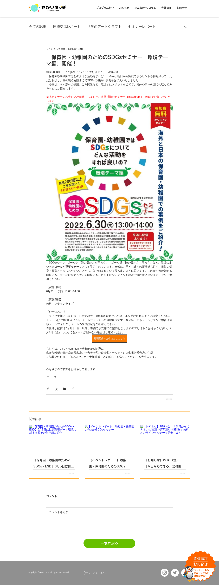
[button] (185, 26)
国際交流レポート (66, 27)
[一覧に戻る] (109, 543)
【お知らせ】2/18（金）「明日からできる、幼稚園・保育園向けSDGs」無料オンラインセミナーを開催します (164, 464)
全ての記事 (37, 27)
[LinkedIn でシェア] (64, 388)
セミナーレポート (142, 27)
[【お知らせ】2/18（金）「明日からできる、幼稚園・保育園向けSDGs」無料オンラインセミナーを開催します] (165, 439)
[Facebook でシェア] (47, 388)
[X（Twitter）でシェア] (56, 388)
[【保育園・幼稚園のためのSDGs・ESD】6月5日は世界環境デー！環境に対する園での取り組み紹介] (54, 439)
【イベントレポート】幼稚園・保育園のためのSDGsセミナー (108, 464)
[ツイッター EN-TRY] (175, 573)
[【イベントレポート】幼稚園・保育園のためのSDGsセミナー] (109, 439)
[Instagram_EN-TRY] (165, 573)
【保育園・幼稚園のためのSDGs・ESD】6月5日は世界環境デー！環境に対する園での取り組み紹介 (53, 464)
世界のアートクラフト (104, 27)
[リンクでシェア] (73, 388)
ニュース (51, 377)
